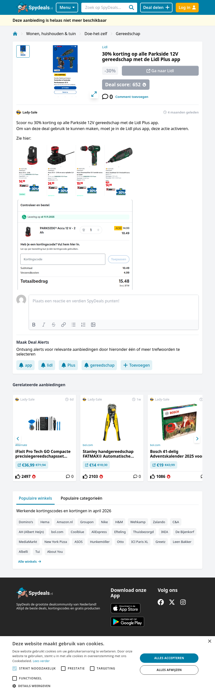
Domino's (26, 522)
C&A (175, 522)
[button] (73, 685)
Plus (68, 365)
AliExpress (99, 532)
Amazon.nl (65, 522)
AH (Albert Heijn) (31, 532)
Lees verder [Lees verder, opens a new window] (41, 661)
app (25, 365)
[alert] (107, 664)
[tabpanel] (107, 535)
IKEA (164, 532)
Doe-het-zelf (96, 33)
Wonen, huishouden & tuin (51, 33)
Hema (44, 522)
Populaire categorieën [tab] (82, 498)
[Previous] (18, 439)
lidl (47, 365)
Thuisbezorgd (143, 532)
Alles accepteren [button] (169, 658)
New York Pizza (55, 541)
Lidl (105, 47)
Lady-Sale (29, 112)
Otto (120, 541)
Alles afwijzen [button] (169, 670)
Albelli (23, 551)
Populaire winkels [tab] (35, 498)
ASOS (78, 541)
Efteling (120, 532)
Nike (104, 522)
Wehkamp (138, 522)
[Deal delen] (156, 7)
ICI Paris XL (139, 541)
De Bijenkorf (184, 532)
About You (55, 551)
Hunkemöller (99, 541)
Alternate (21, 445)
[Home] (15, 33)
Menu (67, 7)
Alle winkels (29, 561)
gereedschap (99, 365)
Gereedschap (128, 33)
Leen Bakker (182, 541)
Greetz (160, 541)
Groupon (86, 522)
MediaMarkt (28, 541)
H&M (119, 522)
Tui (37, 551)
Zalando (159, 522)
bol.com (88, 445)
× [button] (209, 641)
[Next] (197, 439)
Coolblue (77, 532)
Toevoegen (136, 365)
